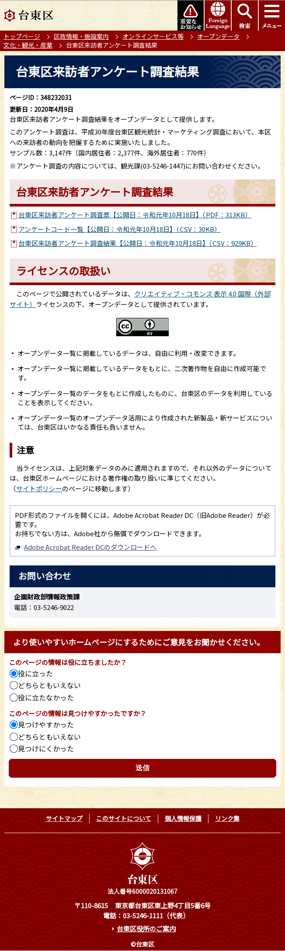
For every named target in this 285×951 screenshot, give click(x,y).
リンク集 (227, 818)
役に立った (35, 673)
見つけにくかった (46, 748)
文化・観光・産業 (27, 45)
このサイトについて (123, 818)
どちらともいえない (49, 685)
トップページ (21, 36)
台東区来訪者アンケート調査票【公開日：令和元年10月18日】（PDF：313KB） (134, 214)
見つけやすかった (46, 724)
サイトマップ (64, 818)
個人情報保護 (183, 818)
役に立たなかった (46, 697)
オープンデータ (218, 36)
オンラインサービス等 (153, 36)
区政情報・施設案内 (81, 36)
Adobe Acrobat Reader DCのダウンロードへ (85, 546)
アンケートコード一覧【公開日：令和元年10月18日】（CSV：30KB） (119, 229)
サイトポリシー (39, 488)
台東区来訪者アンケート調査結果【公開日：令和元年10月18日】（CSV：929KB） (137, 243)
